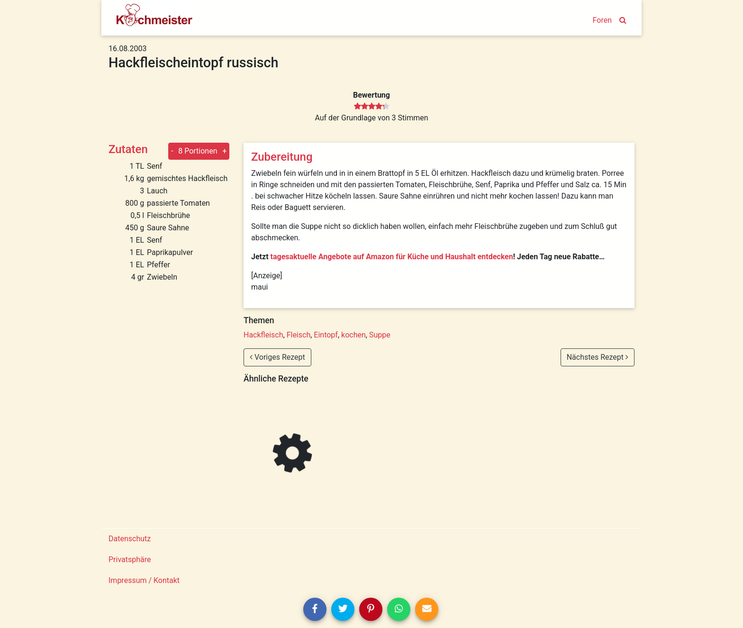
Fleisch (299, 334)
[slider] (372, 106)
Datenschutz (130, 538)
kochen (353, 334)
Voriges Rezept (277, 357)
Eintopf (326, 334)
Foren (602, 20)
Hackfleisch (263, 334)
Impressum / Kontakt (144, 580)
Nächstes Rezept (597, 357)
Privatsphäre (130, 559)
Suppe (379, 334)
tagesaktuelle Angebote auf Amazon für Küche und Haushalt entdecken (392, 256)
